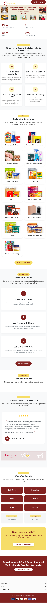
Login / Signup (38, 3)
